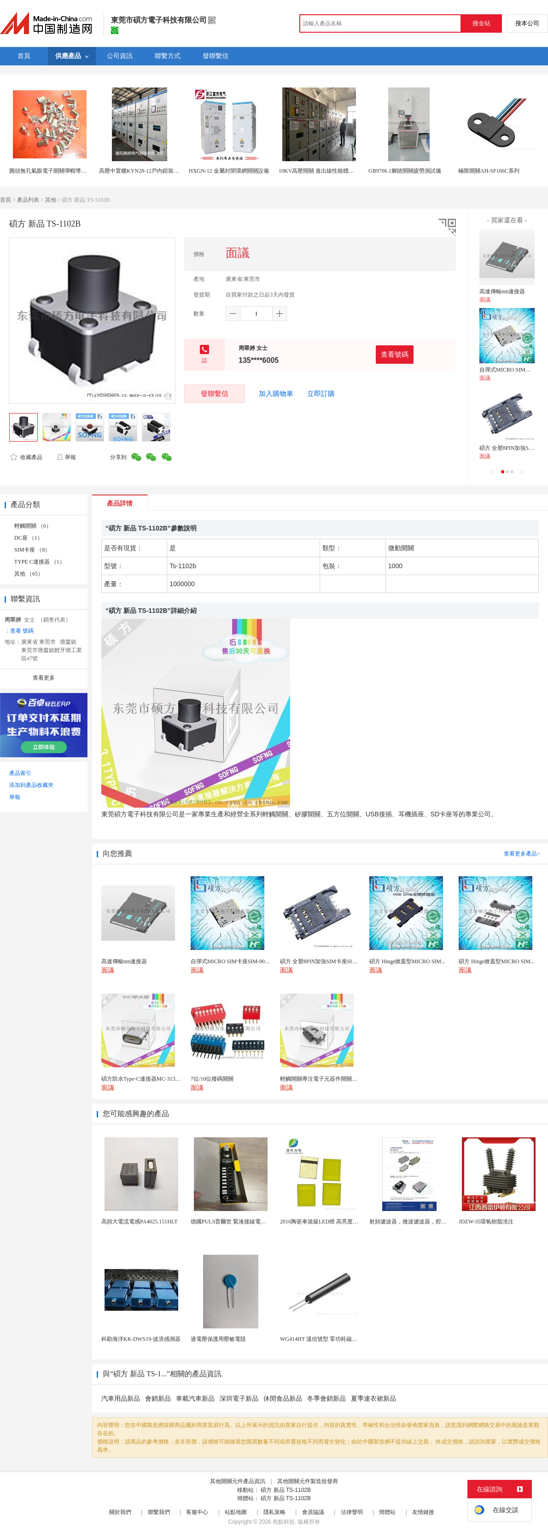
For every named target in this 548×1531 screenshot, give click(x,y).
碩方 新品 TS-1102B (286, 1490)
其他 (50, 200)
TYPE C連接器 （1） (39, 562)
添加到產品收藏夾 (31, 785)
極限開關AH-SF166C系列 (488, 171)
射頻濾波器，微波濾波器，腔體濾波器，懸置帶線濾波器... (440, 1221)
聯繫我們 (159, 1512)
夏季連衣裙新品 (373, 1398)
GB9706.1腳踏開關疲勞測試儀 (404, 171)
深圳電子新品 (239, 1398)
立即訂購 (321, 393)
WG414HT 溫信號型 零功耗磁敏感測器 (327, 1339)
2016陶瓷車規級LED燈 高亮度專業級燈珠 (330, 1221)
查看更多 (44, 678)
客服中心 (197, 1512)
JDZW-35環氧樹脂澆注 (486, 1221)
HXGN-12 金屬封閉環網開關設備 (229, 171)
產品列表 (28, 200)
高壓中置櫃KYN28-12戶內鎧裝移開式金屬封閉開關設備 (166, 171)
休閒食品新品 (282, 1398)
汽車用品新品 (120, 1398)
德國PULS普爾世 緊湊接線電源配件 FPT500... (246, 1221)
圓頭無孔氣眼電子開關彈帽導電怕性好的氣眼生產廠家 (75, 171)
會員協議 (313, 1512)
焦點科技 (284, 1522)
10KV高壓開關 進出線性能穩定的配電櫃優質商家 (338, 171)
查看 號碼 (22, 631)
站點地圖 (236, 1512)
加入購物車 (276, 393)
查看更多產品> (522, 853)
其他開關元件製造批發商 (307, 1481)
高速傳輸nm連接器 (502, 291)
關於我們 (120, 1512)
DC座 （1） (28, 538)
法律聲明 (352, 1512)
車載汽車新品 (195, 1398)
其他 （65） (28, 573)
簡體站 (387, 1512)
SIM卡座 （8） (32, 550)
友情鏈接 (423, 1512)
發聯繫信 (214, 393)
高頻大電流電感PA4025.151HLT (139, 1221)
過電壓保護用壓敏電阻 (218, 1339)
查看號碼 (394, 354)
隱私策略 (274, 1512)
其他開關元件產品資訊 (237, 1481)
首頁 (5, 200)
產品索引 (20, 773)
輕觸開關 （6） (33, 526)
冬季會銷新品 (326, 1398)
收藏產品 (26, 457)
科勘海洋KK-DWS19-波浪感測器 (141, 1339)
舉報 (66, 457)
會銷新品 (158, 1398)
